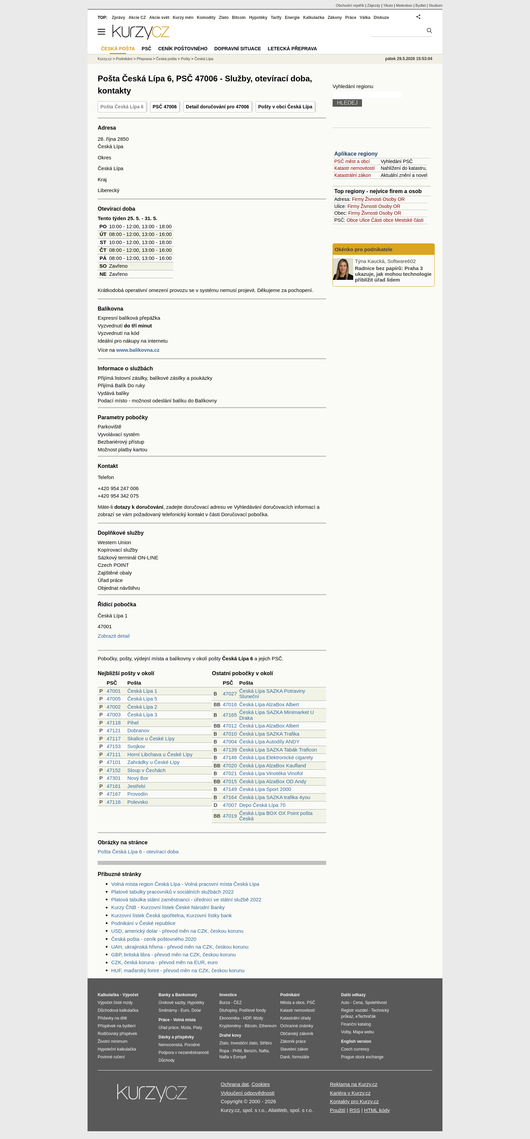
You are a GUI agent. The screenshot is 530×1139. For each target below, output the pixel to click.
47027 (230, 693)
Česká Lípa (203, 59)
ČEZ (238, 1002)
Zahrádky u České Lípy (153, 762)
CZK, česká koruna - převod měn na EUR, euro (164, 962)
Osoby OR (394, 199)
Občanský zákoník (296, 1033)
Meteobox (404, 5)
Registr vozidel (354, 1010)
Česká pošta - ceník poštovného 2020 (153, 939)
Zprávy (118, 17)
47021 (230, 773)
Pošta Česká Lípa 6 (122, 106)
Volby (346, 1032)
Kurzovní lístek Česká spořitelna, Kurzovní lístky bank (171, 915)
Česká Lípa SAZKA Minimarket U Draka (276, 715)
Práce (351, 17)
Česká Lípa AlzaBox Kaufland (272, 765)
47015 (230, 781)
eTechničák (366, 1016)
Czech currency (355, 1049)
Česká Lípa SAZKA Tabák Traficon (278, 749)
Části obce (382, 220)
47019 (230, 816)
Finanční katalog (356, 1024)
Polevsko (137, 802)
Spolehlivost (376, 1002)
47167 (113, 794)
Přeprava (144, 59)
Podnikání (124, 59)
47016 (230, 704)
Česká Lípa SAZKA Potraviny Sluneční (272, 693)
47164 (230, 797)
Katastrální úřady (295, 1018)
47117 (113, 738)
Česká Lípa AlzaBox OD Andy (272, 781)
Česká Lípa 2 (142, 707)
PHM (237, 1051)
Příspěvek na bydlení (117, 1026)
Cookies (260, 1084)
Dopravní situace (237, 48)
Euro (184, 1010)
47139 (230, 749)
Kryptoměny (230, 1026)
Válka (365, 17)
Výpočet (130, 994)
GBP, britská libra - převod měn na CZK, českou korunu (173, 954)
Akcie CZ (137, 17)
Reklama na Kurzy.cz (354, 1084)
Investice (228, 994)
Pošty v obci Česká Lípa (285, 106)
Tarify (276, 17)
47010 (230, 734)
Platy (197, 1027)
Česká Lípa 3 (142, 714)
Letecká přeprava (292, 48)
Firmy (358, 199)
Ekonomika (229, 1018)
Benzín (250, 1051)
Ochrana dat (235, 1084)
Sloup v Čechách (146, 770)
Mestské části (409, 220)
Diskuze (381, 17)
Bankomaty (186, 994)
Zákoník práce (293, 1041)
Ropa (224, 1051)
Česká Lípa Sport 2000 (265, 789)
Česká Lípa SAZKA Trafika (269, 734)
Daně (285, 1057)
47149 (230, 789)
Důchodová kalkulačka (118, 1010)
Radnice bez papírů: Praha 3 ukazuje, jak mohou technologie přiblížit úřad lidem (393, 273)
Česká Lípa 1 (142, 691)
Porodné (192, 1044)
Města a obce (292, 1002)
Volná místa (184, 1019)
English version (356, 1041)
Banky (165, 994)
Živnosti (373, 199)
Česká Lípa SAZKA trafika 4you (274, 797)
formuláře (300, 1057)
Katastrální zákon (352, 175)
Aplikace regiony (356, 154)
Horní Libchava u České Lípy (160, 754)
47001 (113, 691)
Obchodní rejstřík (350, 5)
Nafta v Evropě (232, 1057)
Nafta (264, 1051)
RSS (355, 1110)
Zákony (335, 17)
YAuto (388, 5)
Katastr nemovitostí (354, 168)
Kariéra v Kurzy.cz (350, 1093)
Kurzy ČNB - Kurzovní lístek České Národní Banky (168, 907)
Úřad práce (168, 1027)
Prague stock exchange (362, 1057)
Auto (345, 1002)
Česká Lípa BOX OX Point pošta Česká (276, 816)
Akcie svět (159, 17)
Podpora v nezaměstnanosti (184, 1052)
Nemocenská (170, 1044)
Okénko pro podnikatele (363, 249)
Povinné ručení (111, 1057)
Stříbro (266, 1043)
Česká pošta (166, 59)
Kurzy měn (183, 17)
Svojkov (136, 746)
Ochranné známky (296, 1026)
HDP (247, 1018)
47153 (113, 746)
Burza (224, 1002)
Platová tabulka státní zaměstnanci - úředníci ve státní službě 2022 (186, 899)
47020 (230, 765)
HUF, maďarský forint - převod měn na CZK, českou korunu (177, 970)
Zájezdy (373, 5)
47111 (113, 754)
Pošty (185, 59)
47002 (113, 707)
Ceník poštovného (183, 48)
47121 (113, 730)
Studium (435, 5)
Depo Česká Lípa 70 (262, 805)
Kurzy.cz (105, 59)
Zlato (224, 17)
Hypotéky (258, 17)
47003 (113, 714)
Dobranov (138, 730)
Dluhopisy (228, 1010)
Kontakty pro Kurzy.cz (354, 1101)
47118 (113, 722)
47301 (113, 778)
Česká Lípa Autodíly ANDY (269, 741)
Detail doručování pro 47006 (217, 106)
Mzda (186, 1027)
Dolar (196, 1010)
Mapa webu (363, 1032)
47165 (230, 715)
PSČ (146, 48)
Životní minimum (112, 1041)
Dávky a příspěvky (176, 1037)
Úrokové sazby (172, 1002)
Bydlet (420, 5)
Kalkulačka (313, 17)
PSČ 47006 (165, 106)
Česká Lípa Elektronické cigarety (276, 757)
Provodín (137, 794)
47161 (113, 786)
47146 (230, 757)
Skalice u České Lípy (151, 738)
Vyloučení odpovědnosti (247, 1093)
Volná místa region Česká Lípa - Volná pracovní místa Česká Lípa (185, 884)
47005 (113, 698)
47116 (113, 802)
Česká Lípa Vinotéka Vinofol (271, 773)
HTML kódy (377, 1110)
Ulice (364, 220)
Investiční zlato (244, 1043)
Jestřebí (136, 786)
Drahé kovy (230, 1035)
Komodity (206, 17)
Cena (358, 1002)
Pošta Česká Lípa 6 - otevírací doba (138, 851)
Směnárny (168, 1010)
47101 (113, 762)
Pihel (133, 722)
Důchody (166, 1060)
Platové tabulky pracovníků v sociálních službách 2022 (172, 892)
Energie (292, 17)
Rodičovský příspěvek (117, 1033)
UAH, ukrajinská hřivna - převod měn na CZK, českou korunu (179, 947)
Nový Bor (137, 778)
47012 (230, 726)
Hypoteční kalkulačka (117, 1049)
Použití (337, 1110)
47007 (230, 805)
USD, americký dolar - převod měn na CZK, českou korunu (177, 931)
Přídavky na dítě (112, 1018)
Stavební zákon (294, 1049)
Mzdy (258, 1018)
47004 (230, 741)
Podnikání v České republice (143, 923)
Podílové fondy (252, 1010)
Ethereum (267, 1026)
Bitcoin (239, 17)
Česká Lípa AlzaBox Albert (269, 704)
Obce (352, 220)
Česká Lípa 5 (142, 698)
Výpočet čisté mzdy (115, 1002)
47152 (113, 770)
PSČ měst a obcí (352, 161)
